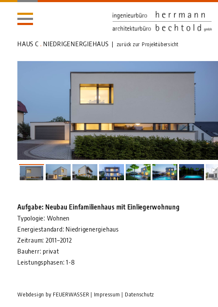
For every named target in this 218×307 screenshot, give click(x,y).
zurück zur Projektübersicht (148, 44)
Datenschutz (139, 294)
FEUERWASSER (71, 294)
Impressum (107, 294)
